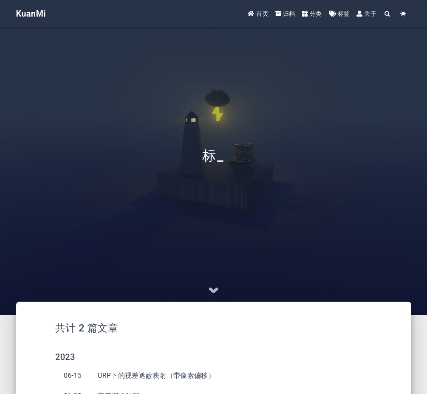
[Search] (388, 14)
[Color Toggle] (403, 14)
